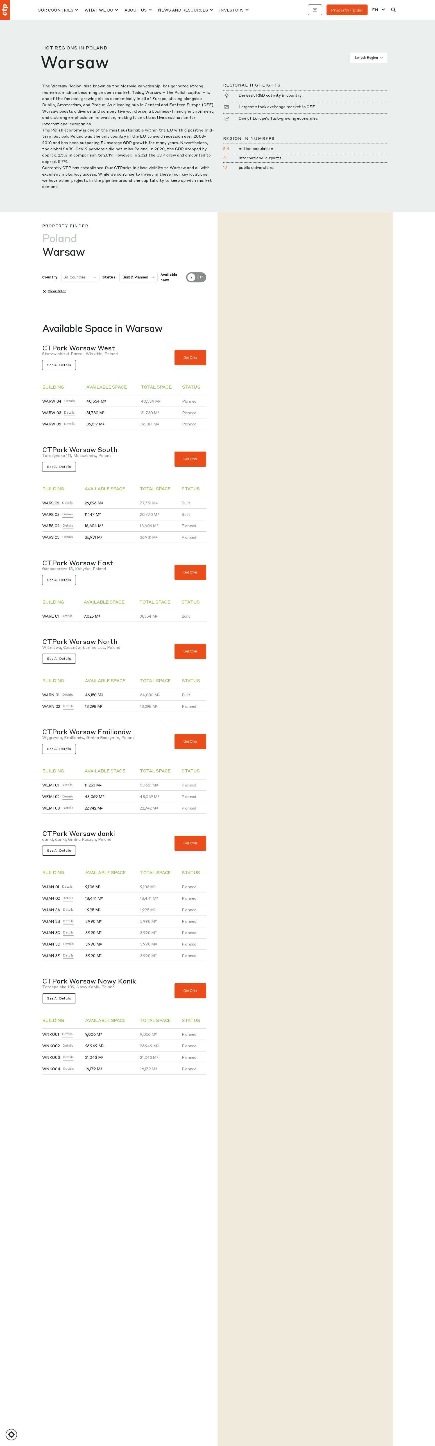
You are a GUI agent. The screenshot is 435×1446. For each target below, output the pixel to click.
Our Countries (55, 9)
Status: (109, 277)
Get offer (190, 358)
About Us (135, 9)
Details (69, 401)
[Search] (393, 10)
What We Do (99, 9)
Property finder (347, 9)
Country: (50, 277)
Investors (231, 9)
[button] (11, 1434)
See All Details (59, 365)
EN (375, 9)
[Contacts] (315, 9)
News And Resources (183, 9)
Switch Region (368, 57)
